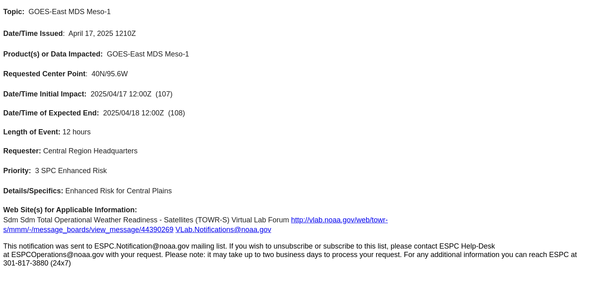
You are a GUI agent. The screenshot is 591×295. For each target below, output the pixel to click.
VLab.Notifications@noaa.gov (223, 230)
